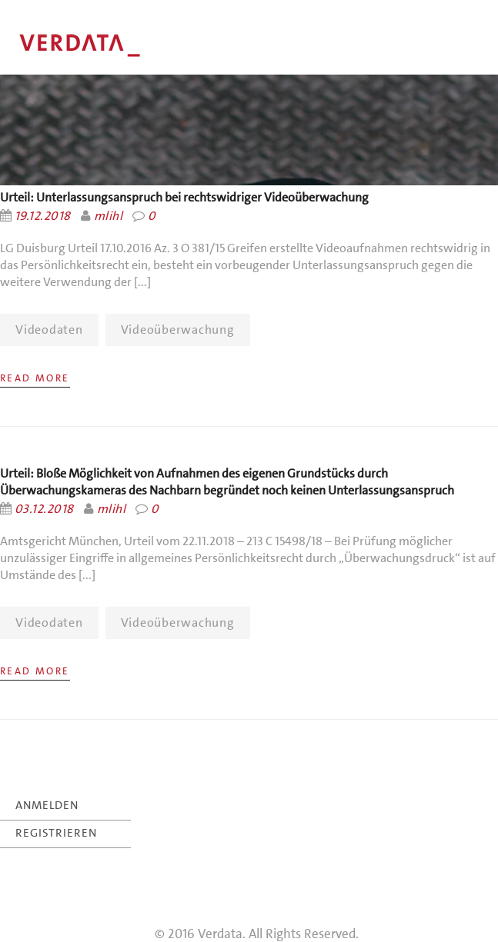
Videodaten (49, 329)
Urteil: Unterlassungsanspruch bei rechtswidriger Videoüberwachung (184, 197)
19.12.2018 (43, 216)
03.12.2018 (44, 509)
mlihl (108, 216)
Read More (35, 377)
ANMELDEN (47, 805)
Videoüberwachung (178, 329)
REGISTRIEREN (56, 832)
